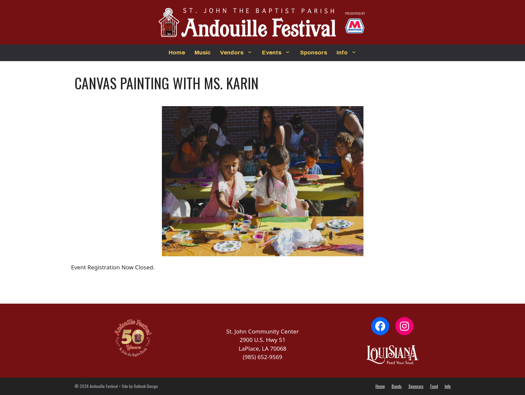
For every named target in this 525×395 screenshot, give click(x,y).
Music (202, 52)
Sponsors (313, 52)
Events (278, 52)
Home (177, 52)
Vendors (238, 52)
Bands (397, 386)
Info (349, 52)
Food (434, 386)
